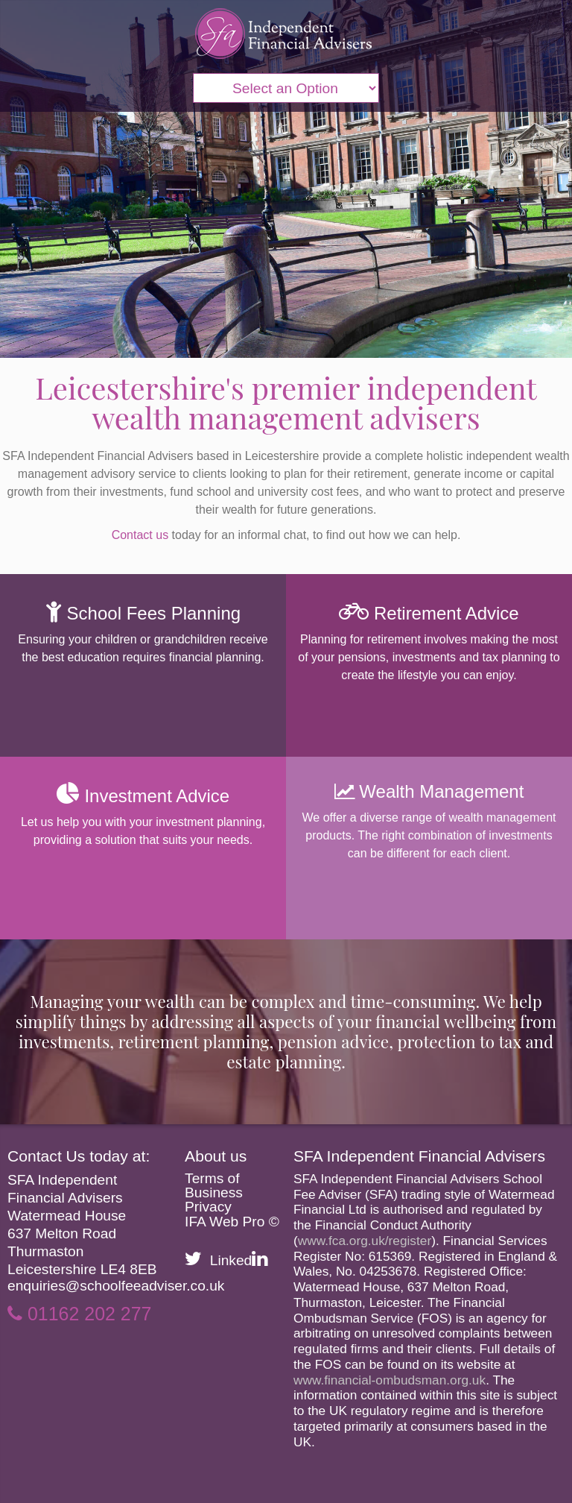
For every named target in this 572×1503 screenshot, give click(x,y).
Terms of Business (214, 1185)
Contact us (140, 535)
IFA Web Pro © (232, 1221)
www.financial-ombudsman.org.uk (389, 1380)
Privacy (208, 1206)
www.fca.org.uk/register (364, 1240)
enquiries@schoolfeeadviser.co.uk (115, 1286)
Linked (239, 1260)
